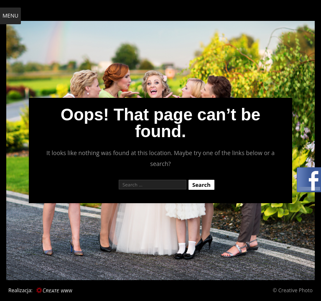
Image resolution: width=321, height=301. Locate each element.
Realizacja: (20, 290)
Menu (10, 15)
